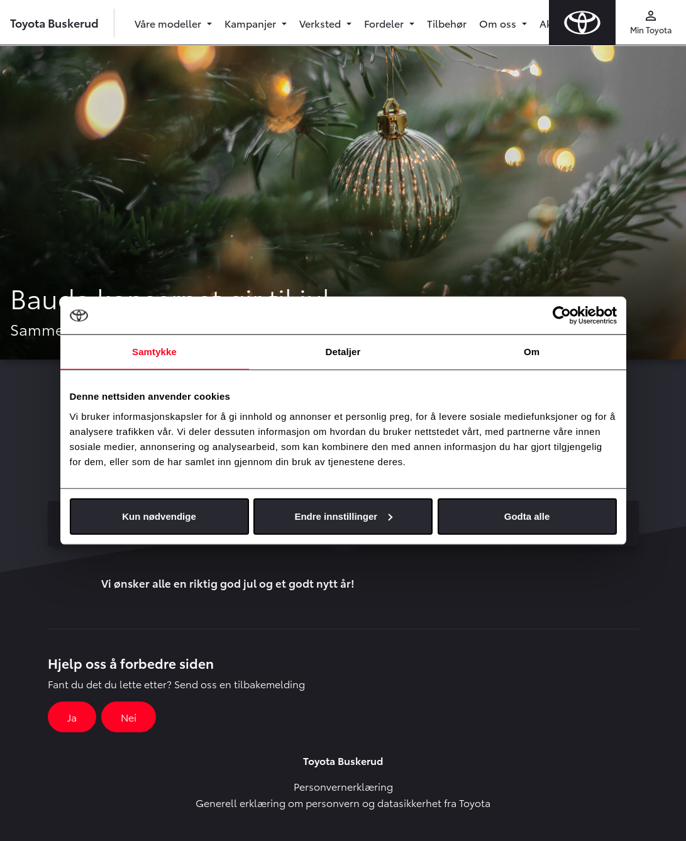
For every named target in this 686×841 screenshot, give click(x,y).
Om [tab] (531, 351)
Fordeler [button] (385, 23)
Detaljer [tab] (343, 351)
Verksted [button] (321, 23)
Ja (72, 717)
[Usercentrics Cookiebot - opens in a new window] (562, 315)
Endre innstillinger (343, 515)
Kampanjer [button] (251, 23)
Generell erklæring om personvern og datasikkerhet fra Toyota (343, 802)
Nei (128, 717)
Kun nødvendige (159, 515)
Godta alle (527, 515)
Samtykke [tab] (154, 351)
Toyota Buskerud (54, 22)
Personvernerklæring (343, 786)
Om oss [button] (499, 23)
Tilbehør (447, 23)
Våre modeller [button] (169, 23)
